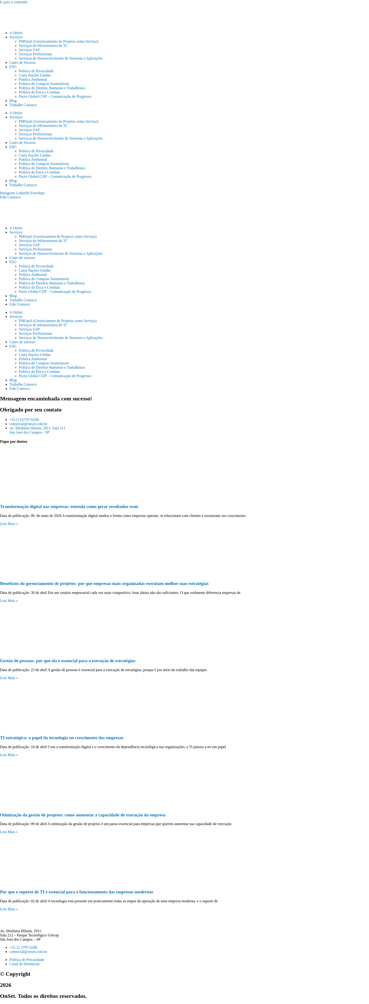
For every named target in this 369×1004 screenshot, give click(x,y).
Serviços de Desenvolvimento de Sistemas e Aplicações (61, 58)
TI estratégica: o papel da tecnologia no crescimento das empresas (62, 737)
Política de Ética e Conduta (39, 92)
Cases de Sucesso (22, 62)
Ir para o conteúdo (14, 2)
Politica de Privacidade (36, 71)
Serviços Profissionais (35, 54)
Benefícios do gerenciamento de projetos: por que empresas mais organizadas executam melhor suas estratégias (104, 583)
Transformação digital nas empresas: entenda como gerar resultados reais (69, 506)
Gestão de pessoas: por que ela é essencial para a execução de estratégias (67, 660)
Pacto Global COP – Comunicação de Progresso (55, 96)
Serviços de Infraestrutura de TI (43, 46)
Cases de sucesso (22, 258)
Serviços (15, 37)
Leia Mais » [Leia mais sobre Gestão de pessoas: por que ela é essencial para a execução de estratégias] (9, 678)
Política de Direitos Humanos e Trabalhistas (52, 88)
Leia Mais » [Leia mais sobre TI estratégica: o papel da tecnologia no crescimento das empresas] (9, 755)
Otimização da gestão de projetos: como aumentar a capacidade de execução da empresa (82, 814)
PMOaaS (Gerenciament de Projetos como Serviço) (57, 236)
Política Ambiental (33, 79)
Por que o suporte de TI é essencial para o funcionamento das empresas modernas (76, 891)
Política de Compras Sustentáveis (44, 84)
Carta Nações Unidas (35, 75)
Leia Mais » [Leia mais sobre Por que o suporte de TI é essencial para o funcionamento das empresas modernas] (9, 909)
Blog (13, 101)
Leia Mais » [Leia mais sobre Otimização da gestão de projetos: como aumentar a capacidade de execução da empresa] (9, 832)
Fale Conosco (19, 304)
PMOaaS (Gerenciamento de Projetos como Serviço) (58, 41)
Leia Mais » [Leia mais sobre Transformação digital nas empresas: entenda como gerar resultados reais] (9, 524)
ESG (12, 67)
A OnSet (15, 33)
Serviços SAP (29, 50)
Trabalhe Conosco (23, 105)
